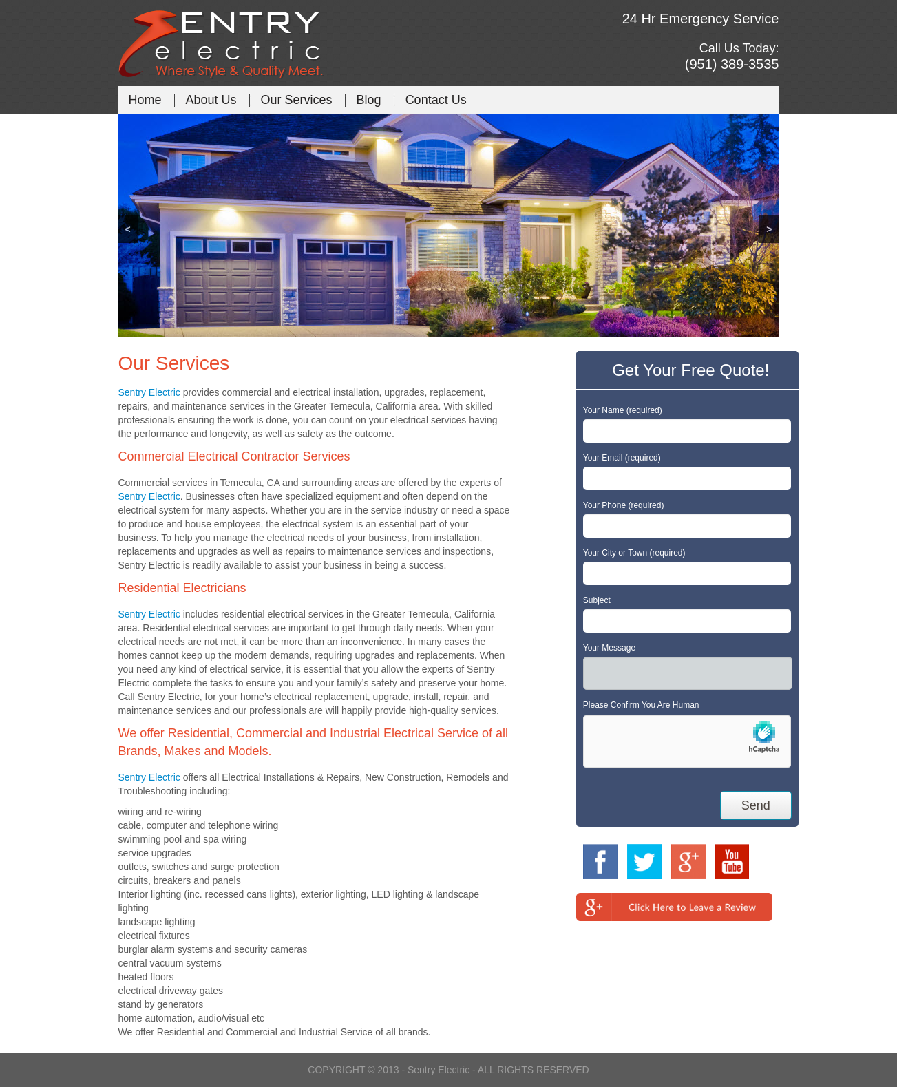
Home (145, 100)
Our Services (297, 100)
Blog (369, 100)
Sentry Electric (149, 392)
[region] (448, 225)
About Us (211, 100)
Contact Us (436, 100)
